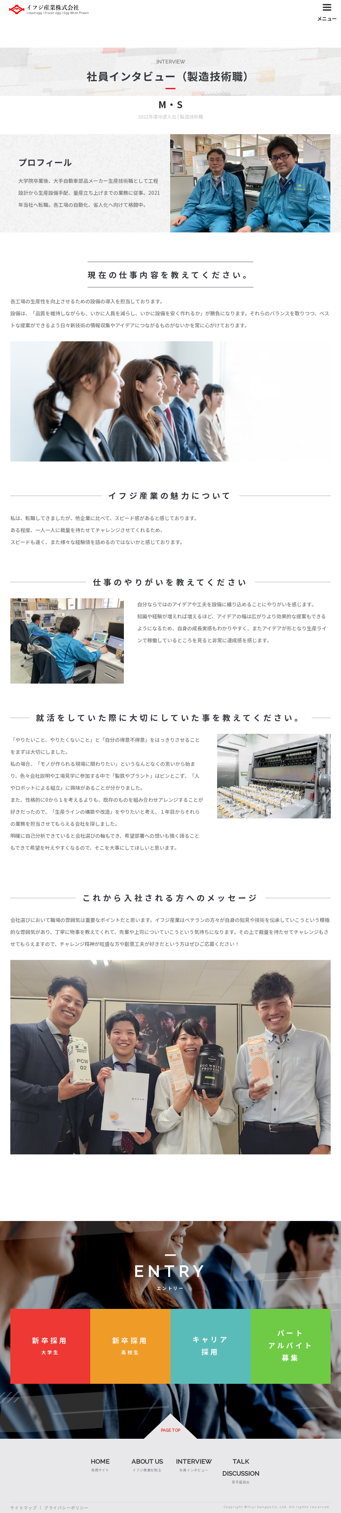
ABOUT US (147, 1461)
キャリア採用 (210, 1345)
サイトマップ (23, 1508)
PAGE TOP (170, 1430)
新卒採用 (50, 1340)
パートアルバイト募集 (290, 1345)
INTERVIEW (194, 1461)
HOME (100, 1461)
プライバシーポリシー (66, 1508)
